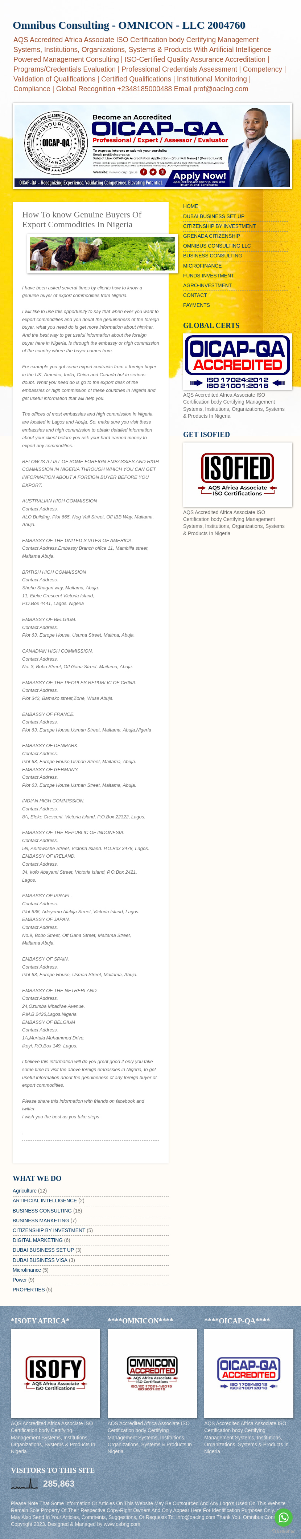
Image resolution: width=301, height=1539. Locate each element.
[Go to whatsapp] (284, 1517)
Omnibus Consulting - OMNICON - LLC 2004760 (129, 25)
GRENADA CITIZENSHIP (211, 236)
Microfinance (27, 1270)
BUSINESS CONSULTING (42, 1211)
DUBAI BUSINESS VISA (40, 1260)
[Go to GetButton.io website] (283, 1531)
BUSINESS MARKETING (41, 1220)
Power (20, 1280)
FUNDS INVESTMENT (208, 275)
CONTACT (195, 295)
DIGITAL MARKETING (38, 1240)
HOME (190, 206)
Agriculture (25, 1191)
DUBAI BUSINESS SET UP (43, 1250)
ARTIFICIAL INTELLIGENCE (45, 1200)
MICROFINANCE (202, 266)
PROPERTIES (29, 1289)
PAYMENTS (196, 305)
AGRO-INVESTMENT (207, 285)
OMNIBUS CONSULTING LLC (217, 246)
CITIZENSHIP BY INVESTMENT (49, 1230)
